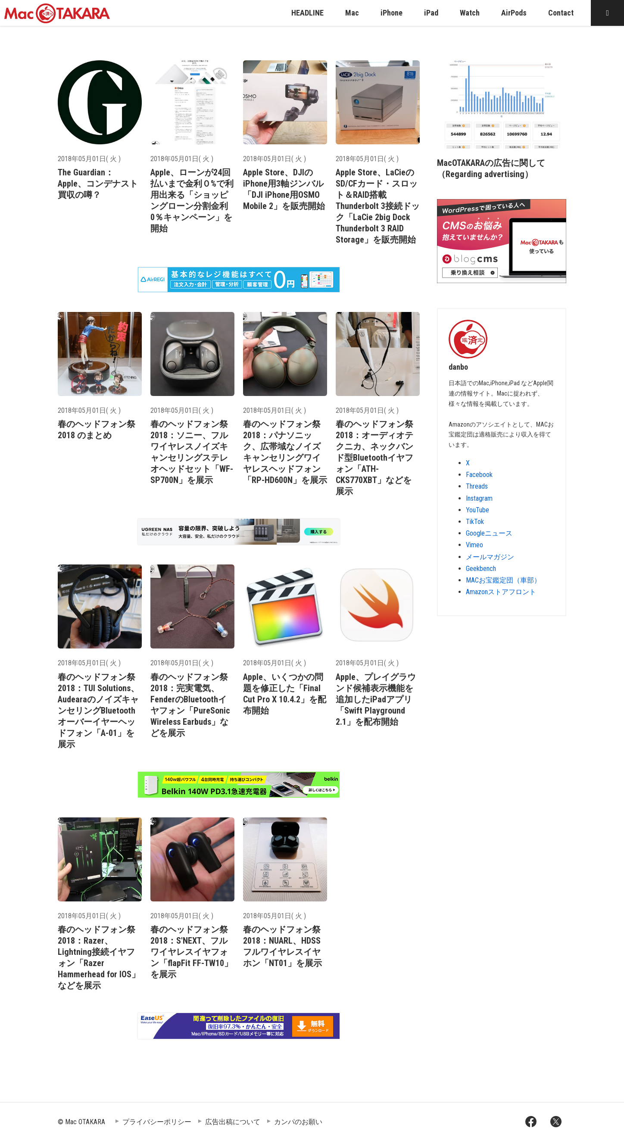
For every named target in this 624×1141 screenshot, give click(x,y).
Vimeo (474, 545)
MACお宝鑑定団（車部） (503, 580)
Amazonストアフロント (501, 592)
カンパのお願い (298, 1122)
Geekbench (481, 568)
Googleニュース (489, 533)
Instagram (479, 498)
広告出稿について (232, 1122)
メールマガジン (490, 557)
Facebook (479, 475)
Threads (477, 486)
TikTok (475, 522)
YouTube (477, 510)
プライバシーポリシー (156, 1122)
